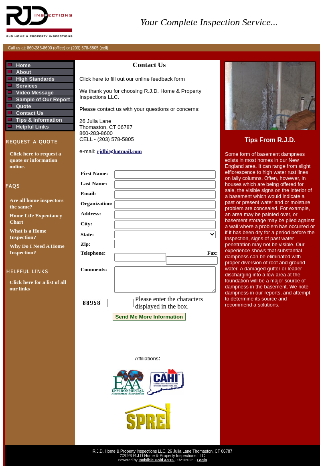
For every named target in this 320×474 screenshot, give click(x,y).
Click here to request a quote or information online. (35, 160)
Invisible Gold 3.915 (157, 465)
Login (202, 465)
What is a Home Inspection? (28, 234)
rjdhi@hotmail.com (119, 151)
